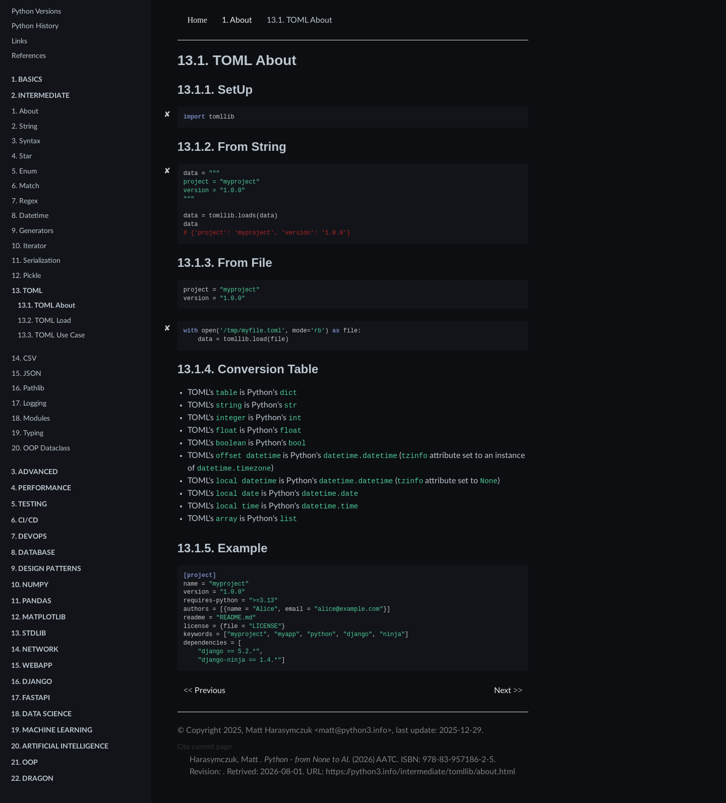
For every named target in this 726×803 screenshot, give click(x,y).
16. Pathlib (28, 388)
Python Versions (36, 11)
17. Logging (29, 403)
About (237, 20)
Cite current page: (205, 747)
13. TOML (27, 291)
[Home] (199, 20)
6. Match (25, 186)
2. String (24, 126)
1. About (25, 111)
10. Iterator (29, 246)
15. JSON (26, 373)
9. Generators (32, 231)
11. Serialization (36, 260)
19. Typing (27, 433)
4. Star (22, 156)
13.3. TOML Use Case (51, 335)
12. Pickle (26, 275)
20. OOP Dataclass (41, 448)
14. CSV (24, 358)
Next (508, 690)
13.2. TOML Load (44, 320)
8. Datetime (30, 215)
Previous (204, 690)
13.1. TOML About (46, 305)
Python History (35, 26)
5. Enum (24, 171)
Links (19, 41)
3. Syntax (26, 141)
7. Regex (25, 201)
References (29, 56)
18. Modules (31, 418)
